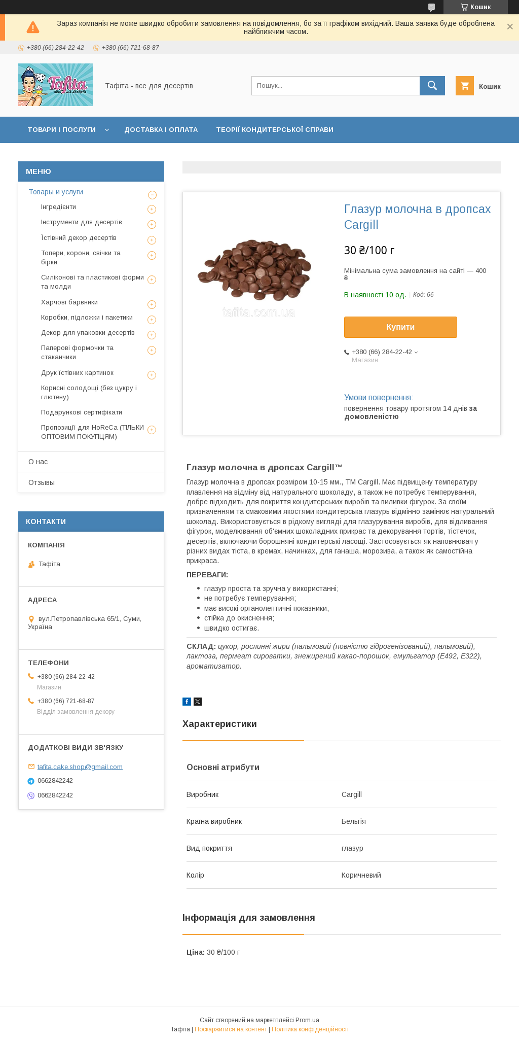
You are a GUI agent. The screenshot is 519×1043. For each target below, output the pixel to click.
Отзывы (41, 482)
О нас (38, 462)
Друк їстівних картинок (77, 372)
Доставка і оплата (161, 129)
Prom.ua (307, 1020)
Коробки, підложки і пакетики (87, 317)
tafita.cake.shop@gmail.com (80, 766)
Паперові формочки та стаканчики (77, 352)
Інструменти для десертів (81, 222)
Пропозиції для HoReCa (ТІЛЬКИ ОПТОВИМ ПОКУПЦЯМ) (92, 432)
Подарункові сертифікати (81, 412)
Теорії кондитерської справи (274, 129)
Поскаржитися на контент (231, 1029)
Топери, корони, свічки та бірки (81, 257)
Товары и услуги (55, 192)
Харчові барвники (69, 302)
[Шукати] (432, 85)
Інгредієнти (58, 207)
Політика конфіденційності (310, 1029)
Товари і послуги (61, 129)
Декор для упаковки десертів (88, 332)
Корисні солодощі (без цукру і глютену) (89, 392)
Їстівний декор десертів (79, 237)
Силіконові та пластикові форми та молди (92, 281)
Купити (401, 327)
